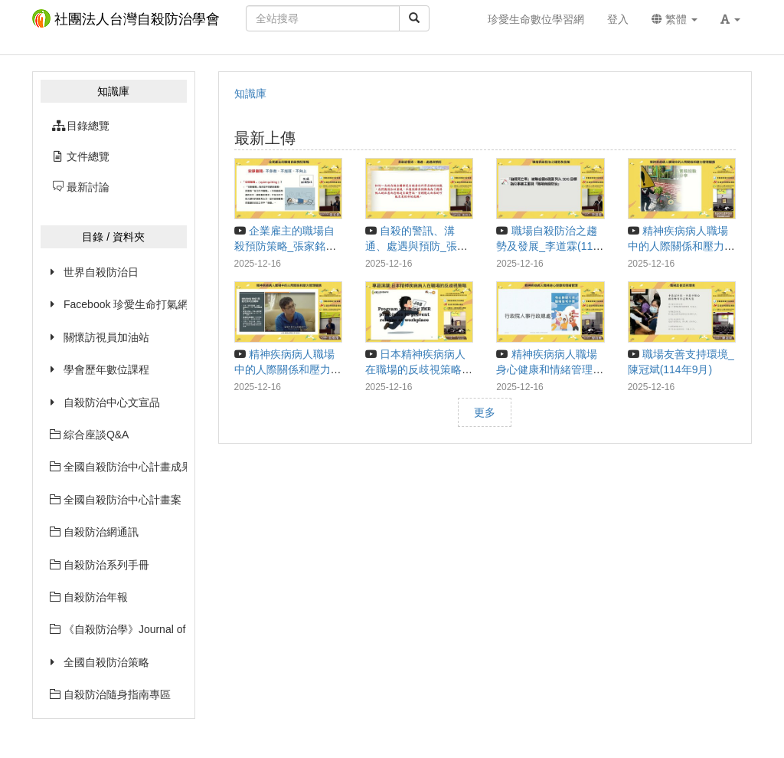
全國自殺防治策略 (106, 662)
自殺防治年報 (89, 597)
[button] (730, 19)
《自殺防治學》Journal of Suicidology (118, 629)
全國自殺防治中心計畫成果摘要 (118, 467)
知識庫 (250, 93)
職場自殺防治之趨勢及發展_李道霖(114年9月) (547, 246)
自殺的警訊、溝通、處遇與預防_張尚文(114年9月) (416, 246)
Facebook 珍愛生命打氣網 (125, 304)
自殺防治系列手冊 (99, 565)
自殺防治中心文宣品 (112, 402)
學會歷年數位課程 (106, 369)
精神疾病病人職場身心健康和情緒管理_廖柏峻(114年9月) (547, 369)
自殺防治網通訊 (94, 532)
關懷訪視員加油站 (106, 337)
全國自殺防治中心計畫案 (115, 500)
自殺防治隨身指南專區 (110, 694)
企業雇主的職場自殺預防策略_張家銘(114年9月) (284, 246)
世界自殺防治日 (101, 272)
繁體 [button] (674, 19)
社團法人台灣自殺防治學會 (126, 18)
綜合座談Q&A (89, 434)
